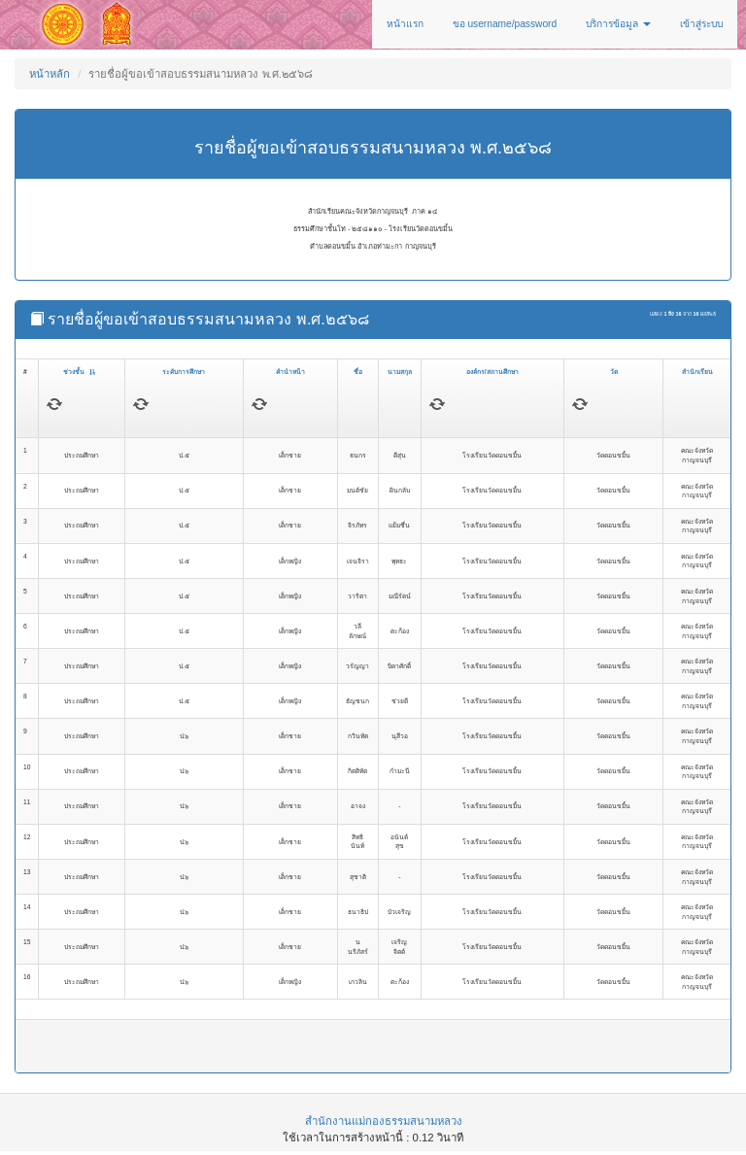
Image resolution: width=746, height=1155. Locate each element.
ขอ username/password (505, 23)
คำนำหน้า (290, 371)
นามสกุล (400, 371)
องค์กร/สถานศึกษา (492, 371)
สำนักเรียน (697, 371)
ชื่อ (358, 371)
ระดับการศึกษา (183, 371)
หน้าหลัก (49, 74)
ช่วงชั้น (79, 371)
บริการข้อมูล (618, 23)
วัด (614, 371)
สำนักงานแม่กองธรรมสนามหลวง (383, 1121)
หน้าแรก (405, 23)
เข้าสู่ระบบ (701, 23)
